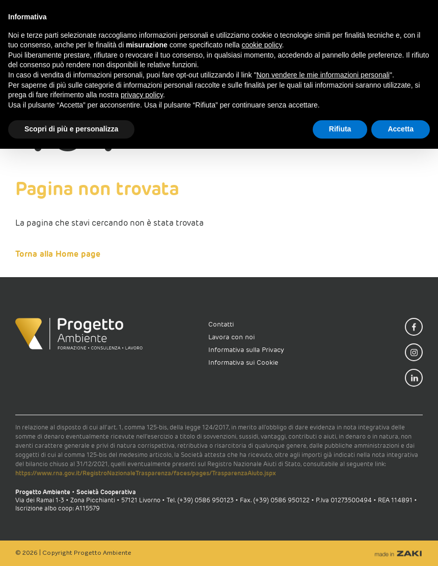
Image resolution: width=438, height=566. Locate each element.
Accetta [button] (401, 129)
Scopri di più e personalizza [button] (71, 129)
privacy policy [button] (142, 95)
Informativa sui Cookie (243, 362)
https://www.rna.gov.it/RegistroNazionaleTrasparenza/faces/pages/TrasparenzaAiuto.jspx (145, 473)
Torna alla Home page (57, 254)
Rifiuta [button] (340, 129)
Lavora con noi (231, 337)
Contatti (221, 324)
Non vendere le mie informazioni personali (322, 75)
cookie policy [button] (261, 45)
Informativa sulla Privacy (246, 349)
